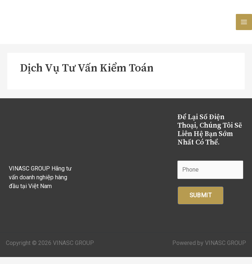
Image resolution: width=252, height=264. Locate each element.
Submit (201, 195)
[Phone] (210, 170)
